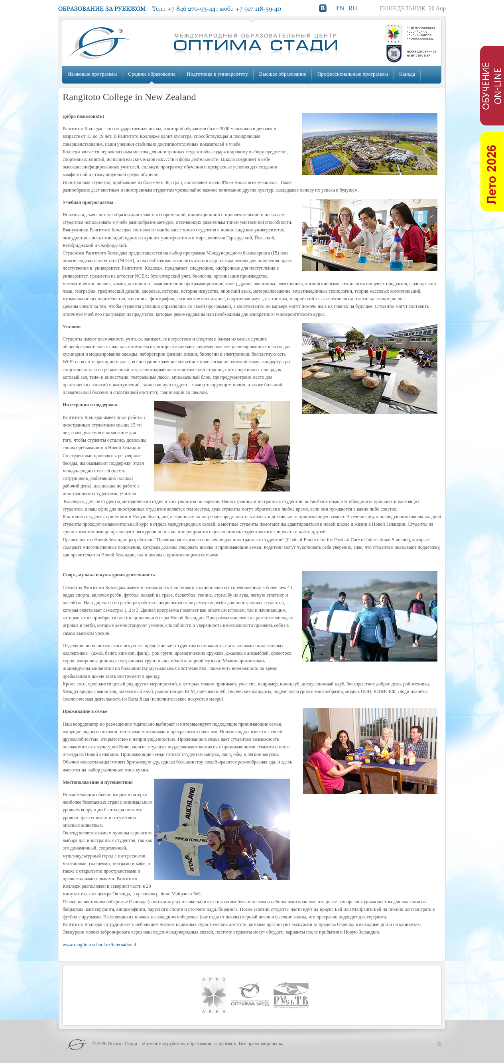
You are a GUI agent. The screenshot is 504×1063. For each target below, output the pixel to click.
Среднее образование (151, 74)
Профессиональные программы (352, 74)
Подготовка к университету (217, 74)
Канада (407, 74)
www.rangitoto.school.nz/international (99, 944)
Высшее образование (282, 74)
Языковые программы (92, 74)
